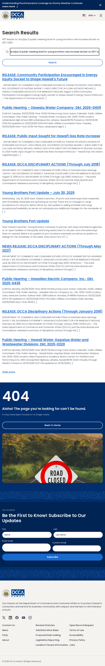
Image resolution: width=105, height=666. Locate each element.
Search (52, 62)
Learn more (10, 6)
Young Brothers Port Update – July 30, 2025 (38, 192)
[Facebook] (17, 617)
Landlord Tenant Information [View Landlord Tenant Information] (52, 645)
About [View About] (5, 640)
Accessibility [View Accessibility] (76, 635)
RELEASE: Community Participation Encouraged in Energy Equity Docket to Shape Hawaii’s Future (50, 77)
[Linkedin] (10, 617)
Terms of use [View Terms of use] (76, 630)
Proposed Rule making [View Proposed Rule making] (48, 635)
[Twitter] (3, 617)
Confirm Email (59, 542)
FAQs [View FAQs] (5, 635)
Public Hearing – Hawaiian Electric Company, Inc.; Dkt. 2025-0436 (48, 281)
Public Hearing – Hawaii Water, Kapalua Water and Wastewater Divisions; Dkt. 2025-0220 (45, 342)
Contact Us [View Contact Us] (8, 625)
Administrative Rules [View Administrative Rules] (47, 630)
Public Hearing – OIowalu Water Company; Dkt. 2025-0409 (51, 107)
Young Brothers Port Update (25, 221)
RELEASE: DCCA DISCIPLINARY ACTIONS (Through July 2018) (51, 164)
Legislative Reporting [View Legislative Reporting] (47, 640)
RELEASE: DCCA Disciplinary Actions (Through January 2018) (52, 311)
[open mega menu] (100, 15)
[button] (89, 15)
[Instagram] (30, 617)
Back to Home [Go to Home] (53, 425)
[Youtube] (23, 617)
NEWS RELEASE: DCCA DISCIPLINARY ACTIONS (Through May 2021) (51, 248)
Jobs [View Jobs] (72, 645)
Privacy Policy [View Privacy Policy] (77, 640)
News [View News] (5, 630)
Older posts (8, 372)
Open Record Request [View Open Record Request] (81, 625)
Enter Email (7, 541)
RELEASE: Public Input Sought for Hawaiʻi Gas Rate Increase (51, 136)
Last (55, 529)
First (4, 529)
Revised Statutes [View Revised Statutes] (45, 625)
